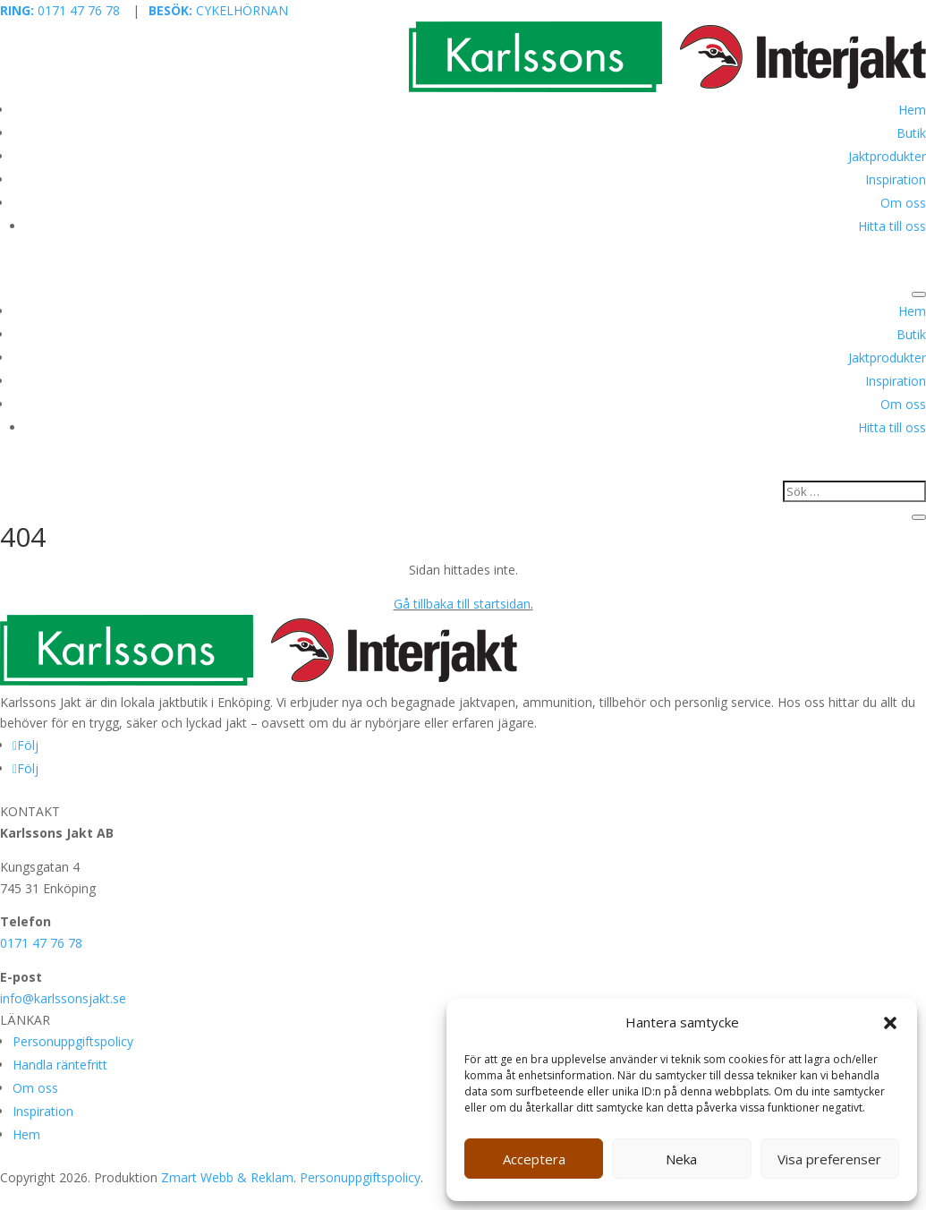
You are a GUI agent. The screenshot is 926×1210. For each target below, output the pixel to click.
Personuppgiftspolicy (73, 1041)
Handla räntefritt (60, 1064)
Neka (681, 1159)
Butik (911, 132)
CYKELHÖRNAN (218, 10)
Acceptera (534, 1159)
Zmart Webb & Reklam (227, 1177)
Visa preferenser (829, 1159)
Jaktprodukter (887, 156)
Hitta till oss (892, 225)
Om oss (903, 202)
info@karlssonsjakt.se (63, 998)
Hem (912, 109)
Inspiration (895, 179)
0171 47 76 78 (60, 10)
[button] (890, 1023)
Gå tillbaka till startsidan (462, 603)
